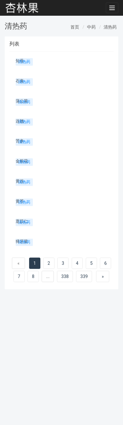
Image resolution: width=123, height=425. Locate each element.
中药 (91, 27)
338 (65, 276)
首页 (74, 27)
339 (84, 276)
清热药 (110, 27)
